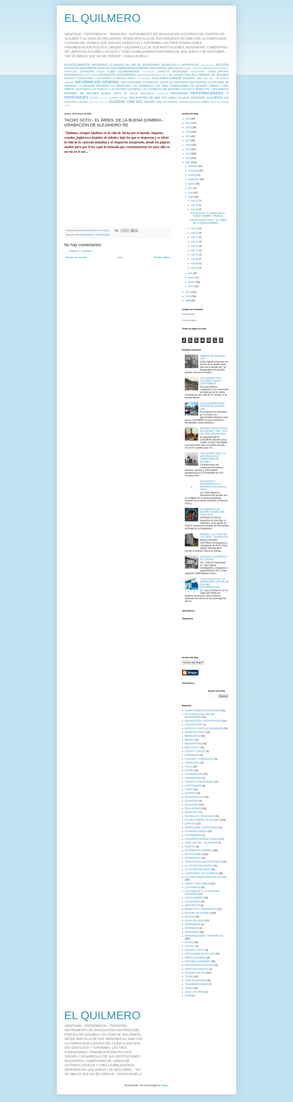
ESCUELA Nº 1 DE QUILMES (167, 75)
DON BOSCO (91, 75)
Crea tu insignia (189, 320)
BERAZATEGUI (128, 68)
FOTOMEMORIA (144, 78)
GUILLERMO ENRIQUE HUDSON (173, 78)
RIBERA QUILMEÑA (179, 97)
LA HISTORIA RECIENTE (94, 85)
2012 (188, 162)
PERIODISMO (179, 93)
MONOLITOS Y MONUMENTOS (212, 89)
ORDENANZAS (147, 93)
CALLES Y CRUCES (192, 68)
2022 (188, 118)
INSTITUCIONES (131, 82)
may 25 (195, 228)
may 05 (195, 268)
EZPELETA (69, 78)
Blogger (164, 1085)
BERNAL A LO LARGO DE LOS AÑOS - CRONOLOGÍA (214, 535)
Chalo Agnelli (188, 314)
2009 (188, 300)
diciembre (193, 166)
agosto (191, 183)
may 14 (195, 250)
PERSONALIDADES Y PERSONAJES (92, 235)
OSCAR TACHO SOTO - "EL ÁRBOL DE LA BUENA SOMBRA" (208, 221)
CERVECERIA (87, 71)
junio (191, 192)
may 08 (195, 259)
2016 (188, 145)
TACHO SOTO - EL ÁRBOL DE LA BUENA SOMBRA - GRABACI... (207, 214)
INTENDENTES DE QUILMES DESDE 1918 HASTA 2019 (212, 512)
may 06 (195, 263)
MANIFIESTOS (188, 89)
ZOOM (67, 105)
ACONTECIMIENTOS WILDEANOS (86, 64)
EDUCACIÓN (107, 74)
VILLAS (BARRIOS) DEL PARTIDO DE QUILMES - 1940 (213, 406)
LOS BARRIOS (83, 89)
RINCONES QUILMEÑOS (207, 97)
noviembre (193, 170)
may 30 (195, 205)
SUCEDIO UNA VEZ (126, 102)
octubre (192, 175)
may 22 (195, 237)
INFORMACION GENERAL (97, 82)
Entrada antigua (162, 257)
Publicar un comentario (80, 251)
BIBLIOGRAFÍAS (158, 68)
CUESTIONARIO (197, 71)
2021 (188, 123)
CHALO (100, 71)
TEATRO (149, 101)
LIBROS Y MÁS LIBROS (197, 883)
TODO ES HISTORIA (167, 102)
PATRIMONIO (162, 94)
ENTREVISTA (143, 75)
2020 (188, 127)
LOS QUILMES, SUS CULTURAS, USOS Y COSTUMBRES (211, 381)
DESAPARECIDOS (73, 75)
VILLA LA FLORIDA (219, 102)
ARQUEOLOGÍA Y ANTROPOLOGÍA (180, 65)
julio (190, 188)
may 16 (195, 246)
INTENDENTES (151, 82)
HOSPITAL (69, 82)
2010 (188, 296)
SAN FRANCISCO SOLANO (199, 965)
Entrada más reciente (76, 257)
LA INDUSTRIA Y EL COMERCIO (132, 85)
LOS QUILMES (171, 88)
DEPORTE (223, 71)
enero (191, 286)
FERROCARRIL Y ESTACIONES (94, 78)
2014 (188, 153)
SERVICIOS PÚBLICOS (98, 102)
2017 (188, 140)
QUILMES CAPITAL (118, 98)
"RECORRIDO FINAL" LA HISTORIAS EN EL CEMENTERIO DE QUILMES (213, 457)
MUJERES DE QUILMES (81, 93)
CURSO (212, 71)
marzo (191, 277)
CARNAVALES (209, 68)
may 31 (195, 200)
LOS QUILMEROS (151, 89)
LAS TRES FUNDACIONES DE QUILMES (181, 85)
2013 (188, 158)
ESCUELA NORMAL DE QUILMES (207, 74)
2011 (188, 292)
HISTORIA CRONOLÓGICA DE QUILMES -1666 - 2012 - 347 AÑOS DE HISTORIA (214, 431)
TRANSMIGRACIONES (189, 102)
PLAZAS (94, 97)
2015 (188, 149)
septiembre (194, 179)
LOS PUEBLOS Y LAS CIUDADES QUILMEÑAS (116, 89)
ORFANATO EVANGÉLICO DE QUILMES (213, 558)
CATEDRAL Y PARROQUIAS (199, 759)
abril (190, 273)
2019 (188, 131)
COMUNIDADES (148, 72)
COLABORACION (128, 71)
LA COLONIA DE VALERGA (199, 865)
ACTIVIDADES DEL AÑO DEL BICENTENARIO (134, 65)
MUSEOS (106, 93)
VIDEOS (205, 102)
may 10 (195, 254)
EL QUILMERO (102, 18)
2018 (188, 136)
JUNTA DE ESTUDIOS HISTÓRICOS (183, 82)
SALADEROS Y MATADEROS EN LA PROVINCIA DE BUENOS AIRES (213, 485)
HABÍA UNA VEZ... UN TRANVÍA (212, 78)
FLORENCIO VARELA (124, 78)
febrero (192, 282)
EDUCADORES (126, 74)
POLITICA (104, 98)
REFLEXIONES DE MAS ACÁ (148, 97)
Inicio (120, 257)
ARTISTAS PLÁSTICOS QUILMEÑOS (204, 728)
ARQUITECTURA (208, 65)
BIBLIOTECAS (175, 68)
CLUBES (111, 71)
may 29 (195, 209)
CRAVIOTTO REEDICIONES (172, 71)
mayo (191, 197)
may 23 (195, 233)
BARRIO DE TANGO (107, 68)
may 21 (195, 241)
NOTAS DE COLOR (126, 93)
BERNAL (143, 68)
